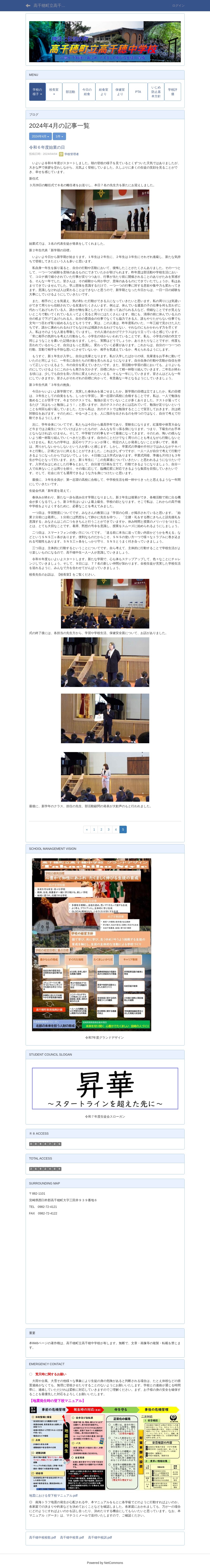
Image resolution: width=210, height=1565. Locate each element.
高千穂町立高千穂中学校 (52, 5)
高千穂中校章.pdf (72, 1537)
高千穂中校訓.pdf (100, 1537)
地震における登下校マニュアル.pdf (53, 1495)
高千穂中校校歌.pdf (42, 1537)
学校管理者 (69, 154)
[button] (37, 91)
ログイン (178, 5)
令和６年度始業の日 (47, 147)
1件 (59, 136)
